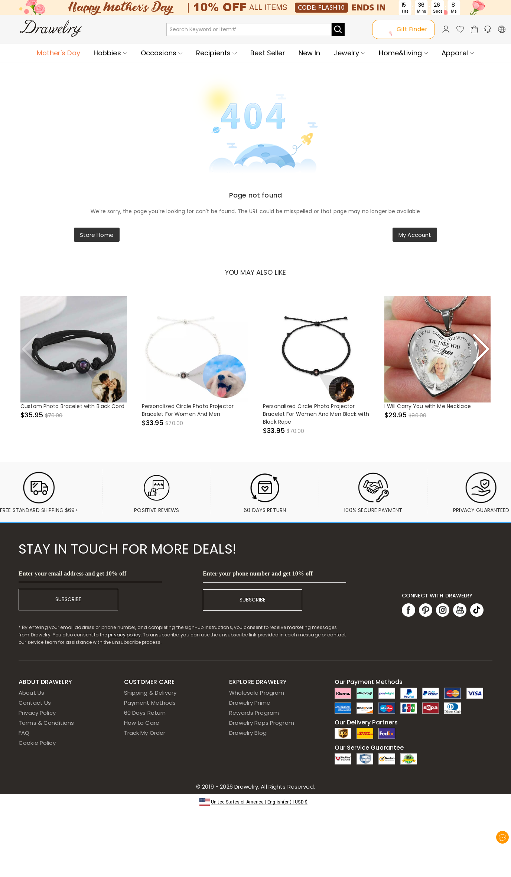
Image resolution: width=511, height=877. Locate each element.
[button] (255, 801)
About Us (31, 693)
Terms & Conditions (46, 723)
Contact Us (35, 703)
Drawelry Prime (249, 703)
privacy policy (124, 635)
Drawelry (274, 786)
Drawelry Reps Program (261, 723)
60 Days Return (145, 713)
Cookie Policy (37, 743)
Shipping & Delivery (150, 693)
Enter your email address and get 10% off (72, 573)
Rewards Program (254, 713)
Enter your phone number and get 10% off (258, 573)
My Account (414, 235)
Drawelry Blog (248, 733)
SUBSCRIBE (68, 599)
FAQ (24, 733)
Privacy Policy (37, 713)
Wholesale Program (256, 693)
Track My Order (145, 733)
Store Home (97, 235)
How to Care (141, 723)
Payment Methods (150, 703)
